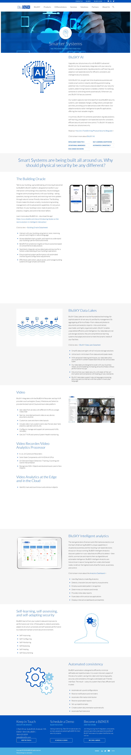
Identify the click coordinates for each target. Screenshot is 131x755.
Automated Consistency (103, 145)
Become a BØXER (94, 740)
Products (47, 7)
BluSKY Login (98, 1)
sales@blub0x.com (23, 737)
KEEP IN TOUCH (26, 740)
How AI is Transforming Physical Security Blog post (93, 131)
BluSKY (37, 7)
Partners (95, 7)
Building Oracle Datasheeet (37, 227)
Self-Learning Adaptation (103, 142)
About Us (106, 7)
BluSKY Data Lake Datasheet (90, 345)
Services (73, 7)
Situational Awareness (78, 145)
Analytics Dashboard (97, 573)
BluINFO (88, 1)
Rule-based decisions (78, 149)
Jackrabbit (29, 752)
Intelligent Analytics (78, 142)
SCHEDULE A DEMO (61, 740)
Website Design (20, 752)
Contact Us (79, 1)
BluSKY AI (91, 136)
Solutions (84, 7)
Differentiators (61, 7)
